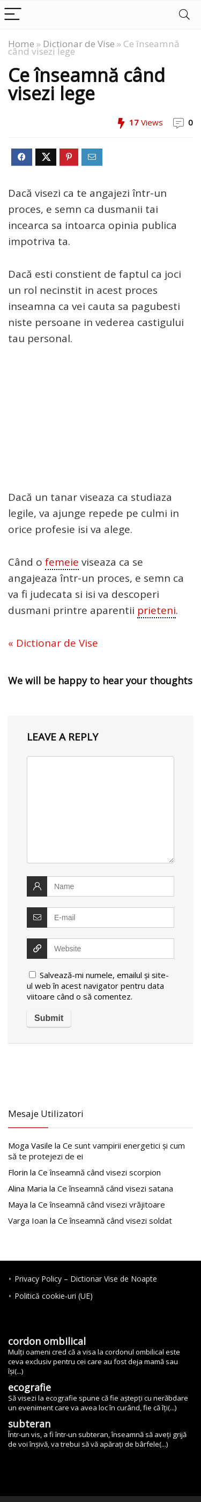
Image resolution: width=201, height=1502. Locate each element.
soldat (115, 1220)
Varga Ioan (28, 1220)
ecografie (29, 1387)
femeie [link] (62, 562)
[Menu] (13, 15)
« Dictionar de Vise (53, 643)
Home (21, 44)
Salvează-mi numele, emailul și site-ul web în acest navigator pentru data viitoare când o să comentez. (98, 986)
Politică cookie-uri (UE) (53, 1296)
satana (115, 1188)
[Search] (184, 15)
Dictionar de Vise (79, 44)
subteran (29, 1423)
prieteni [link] (156, 610)
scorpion (99, 1172)
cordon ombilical (47, 1341)
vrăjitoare (101, 1204)
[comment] (100, 809)
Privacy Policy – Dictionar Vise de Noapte (85, 1279)
